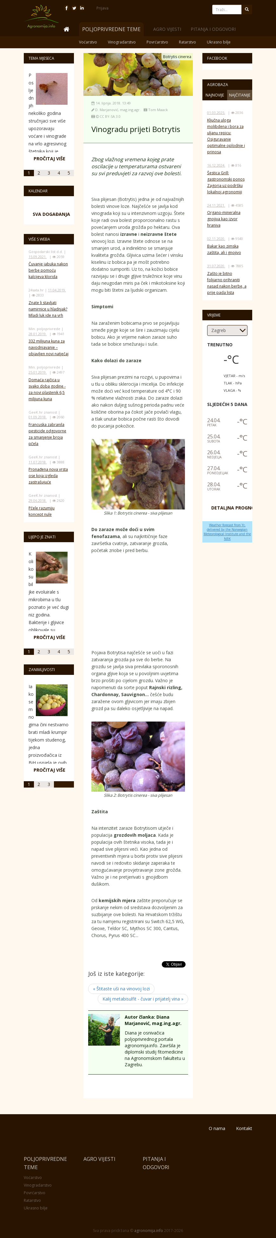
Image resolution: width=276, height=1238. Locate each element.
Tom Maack (158, 109)
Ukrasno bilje (219, 42)
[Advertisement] (139, 603)
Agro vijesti (167, 29)
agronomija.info (148, 1230)
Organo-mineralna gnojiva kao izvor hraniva (223, 219)
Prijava (102, 8)
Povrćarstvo (157, 42)
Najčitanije (239, 95)
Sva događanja (51, 214)
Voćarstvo (88, 42)
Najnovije (215, 95)
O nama (217, 1128)
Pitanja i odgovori (213, 29)
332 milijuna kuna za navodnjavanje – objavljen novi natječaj (49, 347)
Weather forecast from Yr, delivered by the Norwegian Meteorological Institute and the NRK (227, 532)
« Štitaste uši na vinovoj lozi (121, 989)
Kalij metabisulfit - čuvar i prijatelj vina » (142, 999)
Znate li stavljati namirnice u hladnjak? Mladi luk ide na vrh (48, 309)
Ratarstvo (187, 42)
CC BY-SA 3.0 (110, 116)
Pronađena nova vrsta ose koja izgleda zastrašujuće (48, 476)
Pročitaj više (49, 159)
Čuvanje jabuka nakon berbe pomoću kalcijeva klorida (48, 270)
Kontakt (244, 1128)
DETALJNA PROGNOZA (236, 508)
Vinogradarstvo (122, 42)
